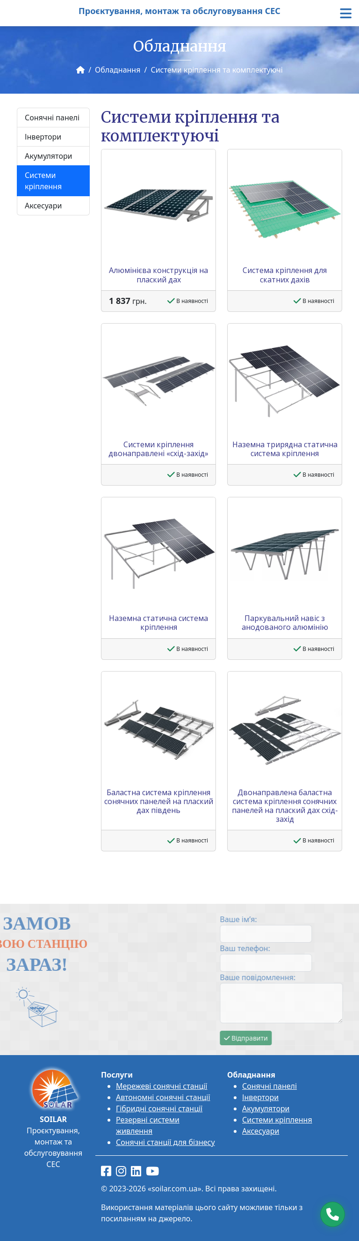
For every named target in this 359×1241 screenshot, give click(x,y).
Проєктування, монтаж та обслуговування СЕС (179, 10)
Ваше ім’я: (291, 919)
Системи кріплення (43, 181)
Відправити (299, 1038)
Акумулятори (48, 156)
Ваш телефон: (298, 948)
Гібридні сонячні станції (159, 1108)
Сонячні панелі (52, 117)
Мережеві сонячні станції (161, 1086)
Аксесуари (43, 205)
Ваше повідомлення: (311, 977)
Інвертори (43, 137)
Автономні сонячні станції (163, 1097)
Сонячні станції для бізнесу (165, 1142)
